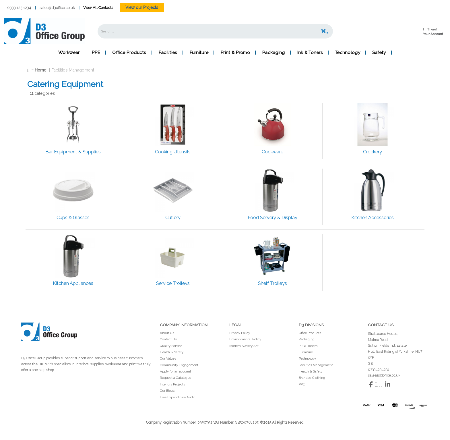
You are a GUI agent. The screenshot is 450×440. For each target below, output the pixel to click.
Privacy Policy (239, 333)
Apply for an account (175, 371)
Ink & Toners (310, 53)
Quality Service (171, 346)
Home (36, 69)
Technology (347, 53)
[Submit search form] (325, 31)
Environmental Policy (245, 339)
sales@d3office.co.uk (57, 7)
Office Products (129, 53)
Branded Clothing (312, 378)
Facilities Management (72, 69)
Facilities (167, 53)
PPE (96, 53)
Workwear (68, 53)
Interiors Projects (172, 384)
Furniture (199, 53)
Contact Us (168, 339)
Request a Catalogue (175, 378)
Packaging (273, 53)
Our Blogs (167, 391)
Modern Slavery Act (244, 346)
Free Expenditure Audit (177, 397)
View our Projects (141, 7)
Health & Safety (171, 352)
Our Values (168, 358)
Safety (379, 53)
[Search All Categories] (215, 31)
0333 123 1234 (19, 7)
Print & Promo (235, 53)
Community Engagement (179, 365)
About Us (167, 333)
